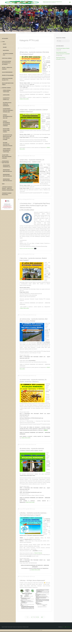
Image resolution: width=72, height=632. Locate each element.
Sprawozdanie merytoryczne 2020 (7, 180)
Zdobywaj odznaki (6, 87)
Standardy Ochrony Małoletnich (6, 194)
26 (42, 617)
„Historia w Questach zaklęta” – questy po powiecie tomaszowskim (7, 189)
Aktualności (5, 38)
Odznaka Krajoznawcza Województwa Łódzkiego (6, 123)
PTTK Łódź (33, 48)
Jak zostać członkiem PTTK (8, 54)
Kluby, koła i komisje (7, 58)
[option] (36, 18)
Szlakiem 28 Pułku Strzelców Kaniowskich (7, 104)
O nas (3, 41)
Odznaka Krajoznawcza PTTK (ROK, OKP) (7, 117)
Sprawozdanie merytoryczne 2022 (7, 170)
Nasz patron (6, 50)
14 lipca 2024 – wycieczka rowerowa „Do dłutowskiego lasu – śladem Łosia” (33, 161)
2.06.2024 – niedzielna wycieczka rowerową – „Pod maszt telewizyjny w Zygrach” (34, 514)
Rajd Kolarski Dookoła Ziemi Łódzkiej (6, 130)
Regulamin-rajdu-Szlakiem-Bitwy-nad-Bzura (27, 248)
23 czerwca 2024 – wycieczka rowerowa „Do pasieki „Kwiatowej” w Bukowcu (35, 381)
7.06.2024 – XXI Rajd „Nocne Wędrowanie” (34, 581)
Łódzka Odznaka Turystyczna (7, 91)
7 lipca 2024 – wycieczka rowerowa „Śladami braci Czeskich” (35, 259)
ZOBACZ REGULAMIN (24, 99)
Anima (63, 627)
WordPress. (68, 627)
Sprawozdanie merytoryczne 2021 (7, 175)
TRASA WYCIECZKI (38, 553)
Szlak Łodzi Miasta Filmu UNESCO (7, 84)
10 (38, 617)
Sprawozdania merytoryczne (5, 162)
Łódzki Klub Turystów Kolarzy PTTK (7, 79)
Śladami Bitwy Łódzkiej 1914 (6, 99)
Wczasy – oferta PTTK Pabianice (7, 68)
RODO (3, 183)
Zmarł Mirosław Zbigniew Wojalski (62, 48)
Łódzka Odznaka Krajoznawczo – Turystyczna (7, 150)
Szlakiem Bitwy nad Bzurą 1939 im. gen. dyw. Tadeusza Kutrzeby (7, 137)
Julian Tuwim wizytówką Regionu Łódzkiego (6, 157)
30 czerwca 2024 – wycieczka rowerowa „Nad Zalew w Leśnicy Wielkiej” (33, 320)
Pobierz (35, 248)
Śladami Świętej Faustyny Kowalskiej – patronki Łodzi (8, 110)
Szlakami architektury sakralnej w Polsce (7, 144)
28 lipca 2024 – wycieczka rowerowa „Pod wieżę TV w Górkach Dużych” (34, 53)
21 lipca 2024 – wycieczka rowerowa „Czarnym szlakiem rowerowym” (32, 111)
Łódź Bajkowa (6, 94)
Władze (5, 47)
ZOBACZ (45, 430)
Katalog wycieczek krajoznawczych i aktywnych (6, 63)
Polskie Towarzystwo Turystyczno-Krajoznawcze (54, 1)
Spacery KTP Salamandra (8, 75)
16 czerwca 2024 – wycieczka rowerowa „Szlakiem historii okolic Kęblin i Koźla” (33, 450)
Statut (4, 44)
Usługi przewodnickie (7, 72)
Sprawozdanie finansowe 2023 (6, 166)
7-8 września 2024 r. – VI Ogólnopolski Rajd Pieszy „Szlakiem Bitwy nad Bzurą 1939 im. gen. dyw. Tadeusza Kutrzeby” (34, 206)
